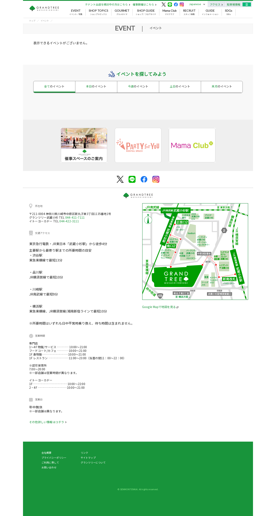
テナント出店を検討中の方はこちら (107, 4)
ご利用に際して (50, 462)
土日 (180, 86)
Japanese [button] (195, 4)
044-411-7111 (75, 217)
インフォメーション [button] (210, 12)
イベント (45, 20)
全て (54, 86)
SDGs (228, 12)
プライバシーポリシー (54, 457)
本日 (96, 86)
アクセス (216, 4)
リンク (84, 452)
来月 (222, 86)
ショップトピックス (98, 12)
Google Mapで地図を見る (160, 307)
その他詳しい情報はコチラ (48, 422)
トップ (32, 20)
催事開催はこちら (144, 4)
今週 (138, 86)
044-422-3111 (69, 221)
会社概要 (46, 452)
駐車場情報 (233, 4)
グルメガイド (122, 12)
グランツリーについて (93, 462)
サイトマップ (88, 457)
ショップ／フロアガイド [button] (146, 12)
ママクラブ (169, 12)
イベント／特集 (75, 12)
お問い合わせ (48, 467)
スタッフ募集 (189, 12)
